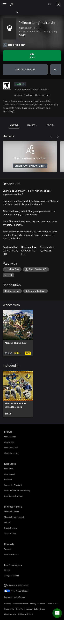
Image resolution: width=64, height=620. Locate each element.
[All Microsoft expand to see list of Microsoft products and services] (4, 5)
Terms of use (52, 603)
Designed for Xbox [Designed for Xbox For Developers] (11, 575)
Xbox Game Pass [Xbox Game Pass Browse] (11, 447)
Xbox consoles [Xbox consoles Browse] (10, 437)
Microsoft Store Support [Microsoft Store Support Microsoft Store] (14, 517)
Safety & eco (39, 609)
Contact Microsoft (20, 603)
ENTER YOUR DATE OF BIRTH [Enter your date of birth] (30, 166)
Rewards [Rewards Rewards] (7, 549)
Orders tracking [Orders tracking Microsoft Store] (10, 528)
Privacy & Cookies (37, 603)
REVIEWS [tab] (32, 124)
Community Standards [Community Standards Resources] (13, 485)
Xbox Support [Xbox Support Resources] (9, 474)
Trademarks (9, 609)
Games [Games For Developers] (7, 570)
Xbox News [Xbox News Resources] (8, 469)
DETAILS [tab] (14, 124)
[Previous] (51, 136)
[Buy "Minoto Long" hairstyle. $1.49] (32, 55)
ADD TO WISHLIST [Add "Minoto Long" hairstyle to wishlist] (25, 69)
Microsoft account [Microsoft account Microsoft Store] (11, 511)
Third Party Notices (24, 609)
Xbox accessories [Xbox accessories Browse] (11, 453)
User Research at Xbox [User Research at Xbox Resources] (13, 496)
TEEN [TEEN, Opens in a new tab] (19, 84)
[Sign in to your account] (58, 5)
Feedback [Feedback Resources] (8, 479)
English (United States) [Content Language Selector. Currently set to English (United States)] (18, 585)
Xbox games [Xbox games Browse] (9, 442)
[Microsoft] (32, 3)
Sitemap (7, 603)
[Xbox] (9, 12)
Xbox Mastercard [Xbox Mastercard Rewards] (11, 554)
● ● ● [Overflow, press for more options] (56, 69)
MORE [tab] (50, 124)
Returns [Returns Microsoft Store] (7, 522)
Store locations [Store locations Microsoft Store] (10, 533)
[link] (18, 333)
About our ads (10, 614)
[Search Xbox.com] (12, 4)
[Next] (57, 136)
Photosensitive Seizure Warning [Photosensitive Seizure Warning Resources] (17, 490)
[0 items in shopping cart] (50, 5)
